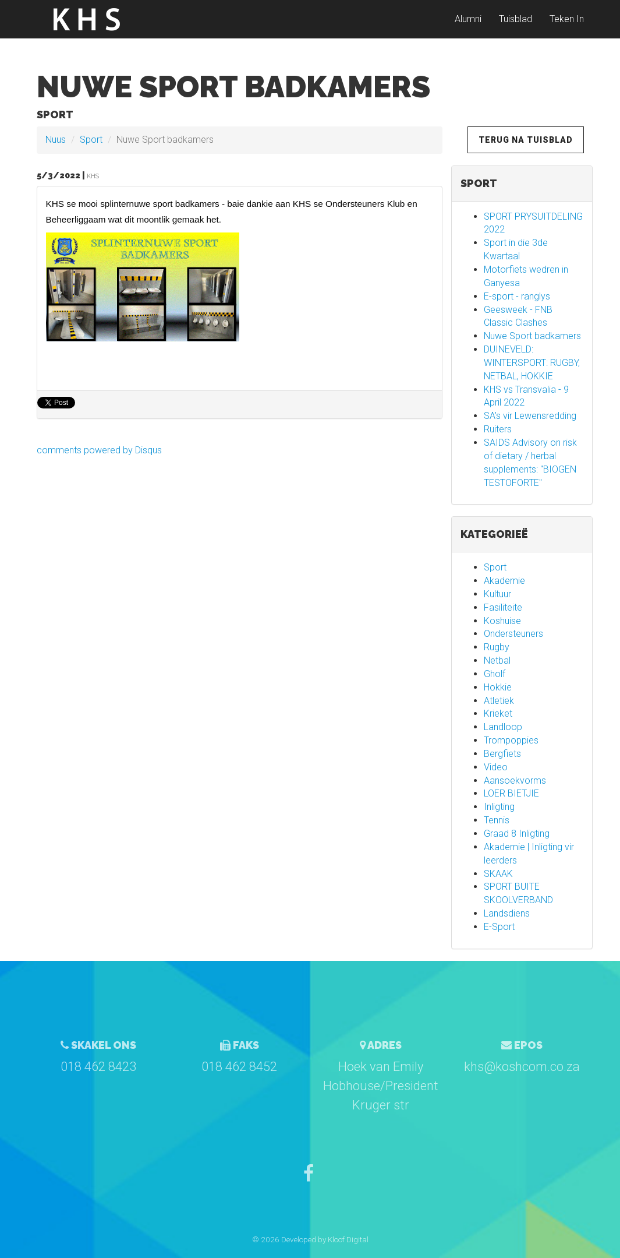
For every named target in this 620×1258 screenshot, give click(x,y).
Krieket (498, 713)
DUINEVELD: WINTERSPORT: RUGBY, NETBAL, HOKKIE (532, 363)
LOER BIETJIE (511, 793)
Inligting (499, 806)
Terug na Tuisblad (526, 140)
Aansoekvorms (515, 780)
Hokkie (498, 687)
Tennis (496, 820)
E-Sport (499, 926)
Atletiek (499, 700)
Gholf (494, 673)
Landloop (503, 726)
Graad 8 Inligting (517, 833)
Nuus (55, 139)
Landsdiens (507, 913)
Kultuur (497, 594)
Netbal (497, 660)
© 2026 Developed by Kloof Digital (310, 1239)
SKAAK (498, 873)
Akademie (504, 580)
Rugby (496, 647)
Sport (91, 139)
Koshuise (502, 620)
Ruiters (498, 429)
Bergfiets (502, 753)
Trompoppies (511, 740)
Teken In (567, 23)
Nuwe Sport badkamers (532, 335)
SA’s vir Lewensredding (530, 415)
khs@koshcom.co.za (522, 1066)
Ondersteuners (513, 633)
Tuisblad (515, 23)
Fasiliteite (503, 607)
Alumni (468, 23)
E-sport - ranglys (517, 296)
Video (496, 767)
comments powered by (99, 450)
